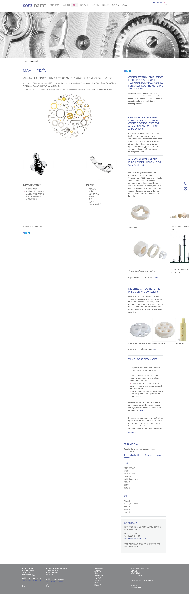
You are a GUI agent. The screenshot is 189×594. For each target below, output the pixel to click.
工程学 (126, 471)
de (161, 2)
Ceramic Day (131, 444)
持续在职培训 (136, 573)
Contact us (132, 432)
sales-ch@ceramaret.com (31, 580)
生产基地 (95, 5)
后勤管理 (127, 488)
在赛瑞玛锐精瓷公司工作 (140, 568)
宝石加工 (127, 482)
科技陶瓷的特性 (129, 474)
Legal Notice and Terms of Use (142, 580)
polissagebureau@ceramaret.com (136, 538)
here (156, 278)
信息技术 (127, 512)
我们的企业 (84, 5)
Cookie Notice (136, 588)
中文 (165, 2)
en (158, 2)
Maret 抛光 (34, 61)
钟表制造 (127, 509)
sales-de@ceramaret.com (55, 581)
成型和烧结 (128, 476)
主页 (25, 61)
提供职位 (134, 571)
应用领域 (66, 5)
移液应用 (127, 501)
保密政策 (134, 585)
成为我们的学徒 (136, 576)
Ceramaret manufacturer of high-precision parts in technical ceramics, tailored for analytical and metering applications (145, 83)
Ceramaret (143, 410)
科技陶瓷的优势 (129, 468)
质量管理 (127, 485)
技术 (75, 5)
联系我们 (125, 5)
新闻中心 (115, 5)
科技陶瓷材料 (54, 5)
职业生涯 (105, 5)
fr (154, 2)
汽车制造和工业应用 (131, 504)
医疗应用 (127, 507)
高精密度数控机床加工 (132, 479)
